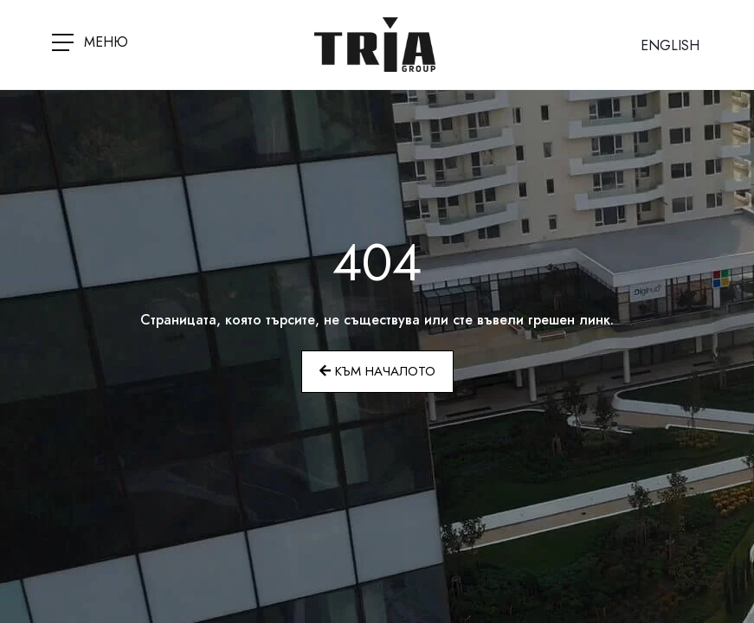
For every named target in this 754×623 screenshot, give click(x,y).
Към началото (377, 371)
